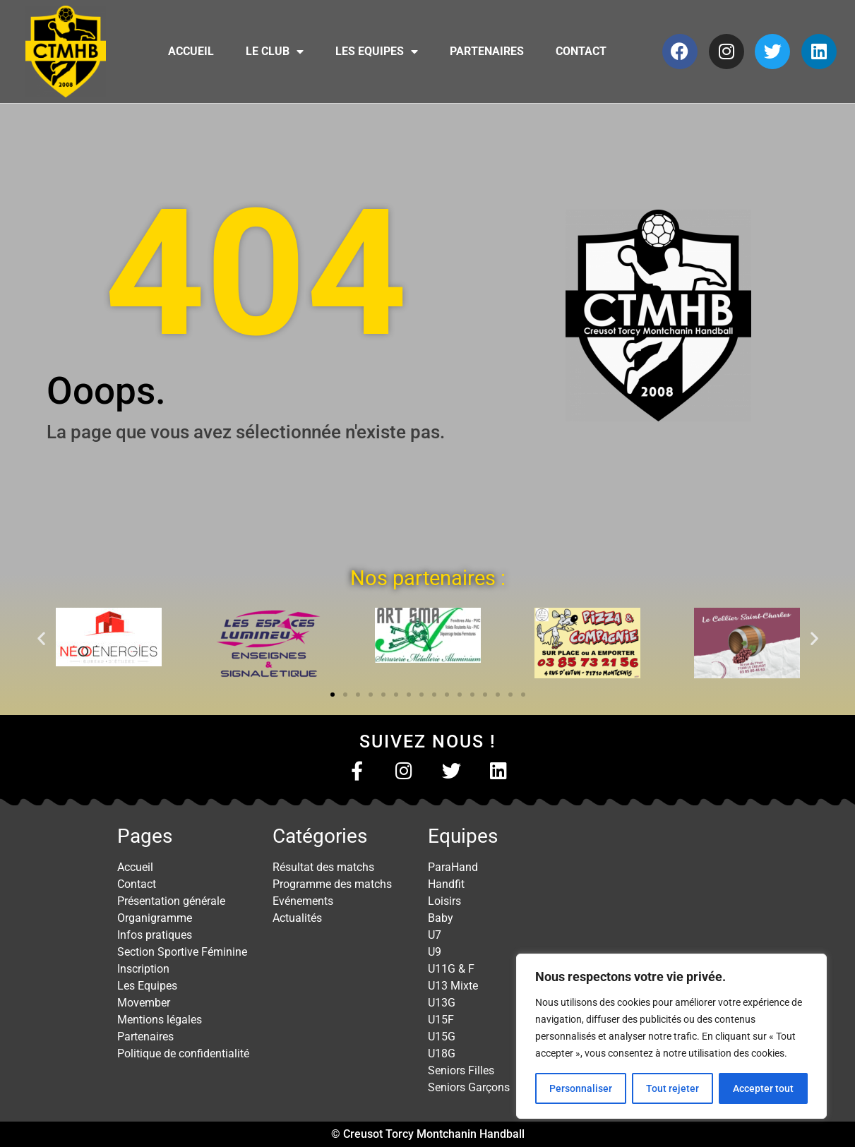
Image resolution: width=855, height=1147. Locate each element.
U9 (434, 952)
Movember (143, 1002)
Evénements (303, 901)
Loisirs (444, 901)
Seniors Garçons (469, 1087)
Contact (581, 51)
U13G (441, 1002)
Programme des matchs (332, 884)
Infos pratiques (154, 935)
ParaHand (453, 867)
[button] (41, 638)
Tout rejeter (672, 1088)
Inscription (143, 968)
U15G (441, 1036)
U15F (441, 1019)
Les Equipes (376, 51)
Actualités (297, 918)
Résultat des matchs (323, 867)
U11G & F (451, 968)
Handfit (446, 884)
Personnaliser (580, 1088)
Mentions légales (159, 1019)
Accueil (191, 51)
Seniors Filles (461, 1070)
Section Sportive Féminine (182, 952)
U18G (441, 1053)
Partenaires (487, 51)
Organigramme (154, 918)
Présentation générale (171, 901)
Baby (440, 918)
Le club (275, 51)
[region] (671, 1036)
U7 (434, 935)
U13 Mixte (453, 985)
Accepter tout (763, 1088)
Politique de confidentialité (183, 1053)
